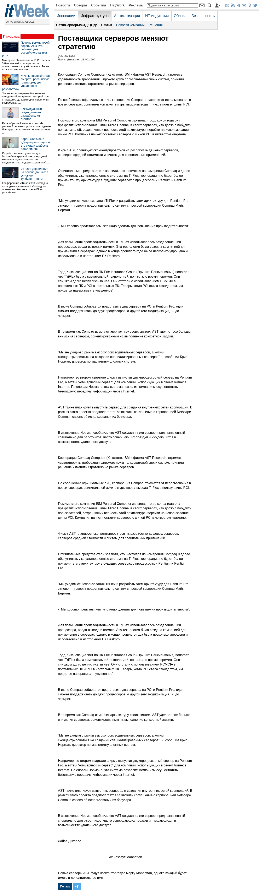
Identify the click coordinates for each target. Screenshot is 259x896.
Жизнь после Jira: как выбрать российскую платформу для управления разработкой (26, 82)
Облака (180, 16)
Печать (65, 886)
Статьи (106, 25)
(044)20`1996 (66, 56)
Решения (156, 25)
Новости (63, 5)
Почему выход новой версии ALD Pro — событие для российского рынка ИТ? (26, 49)
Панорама (11, 36)
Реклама (136, 5)
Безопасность (203, 16)
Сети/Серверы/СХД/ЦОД (20, 21)
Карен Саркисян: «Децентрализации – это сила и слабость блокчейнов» (35, 144)
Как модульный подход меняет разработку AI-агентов (31, 114)
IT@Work (117, 5)
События (98, 5)
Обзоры (80, 5)
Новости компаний (130, 25)
